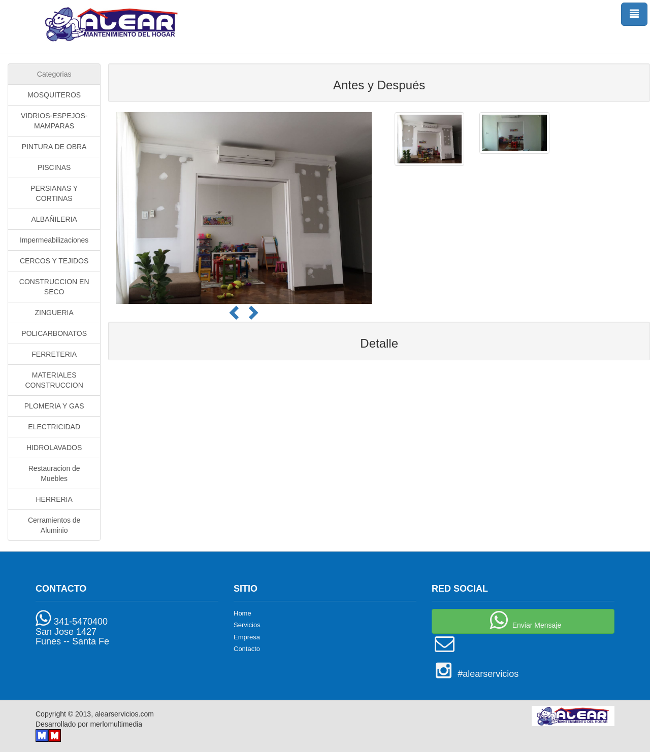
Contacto (247, 649)
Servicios (247, 625)
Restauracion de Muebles (54, 473)
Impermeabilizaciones (54, 240)
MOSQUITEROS (54, 95)
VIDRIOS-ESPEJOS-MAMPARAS (54, 121)
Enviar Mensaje (523, 620)
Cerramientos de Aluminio (54, 525)
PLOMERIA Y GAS (54, 406)
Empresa (247, 637)
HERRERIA (54, 499)
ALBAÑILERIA (54, 219)
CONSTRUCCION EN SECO (54, 287)
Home (242, 613)
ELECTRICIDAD (54, 427)
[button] (236, 317)
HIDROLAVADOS (54, 447)
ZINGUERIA (54, 313)
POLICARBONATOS (54, 333)
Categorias (54, 74)
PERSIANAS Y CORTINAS (54, 193)
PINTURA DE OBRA (54, 147)
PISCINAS (54, 167)
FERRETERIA (54, 354)
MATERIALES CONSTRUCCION (54, 380)
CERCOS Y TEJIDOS (54, 261)
